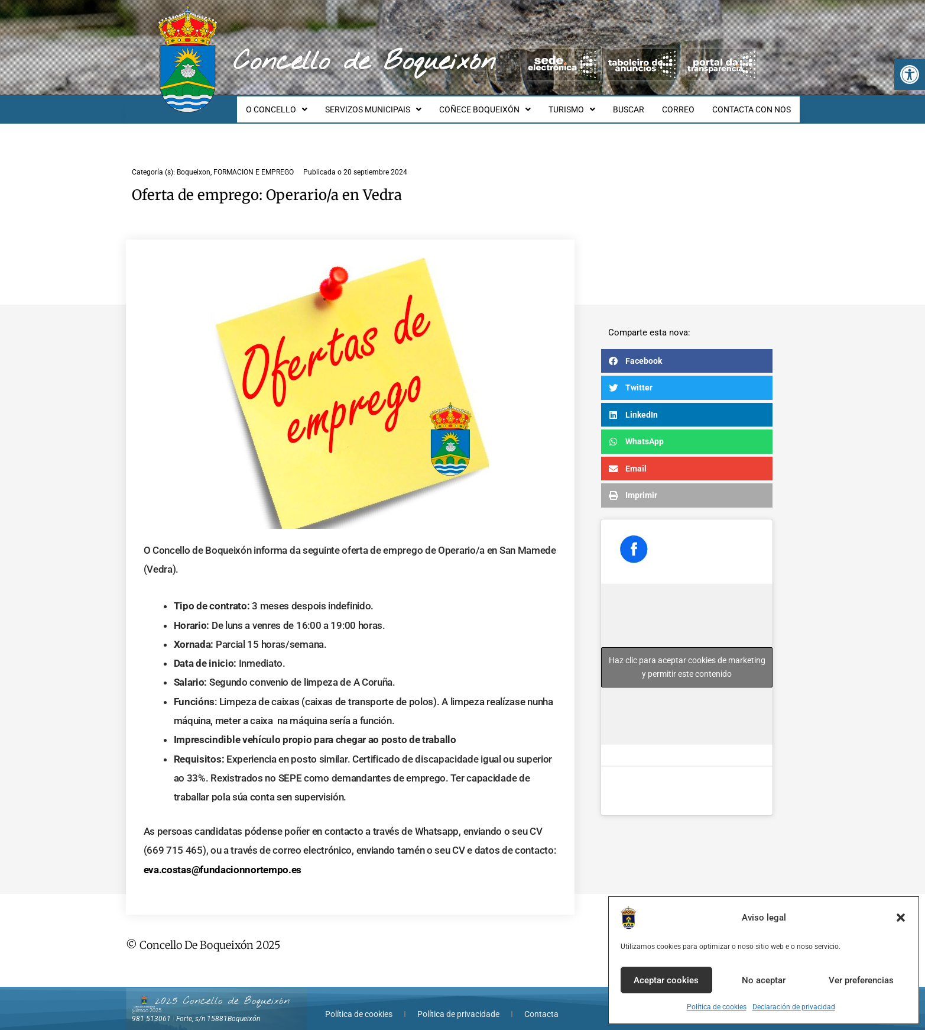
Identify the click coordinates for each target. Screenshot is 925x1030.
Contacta (541, 1003)
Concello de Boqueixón (364, 62)
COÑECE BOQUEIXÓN (501, 104)
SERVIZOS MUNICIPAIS (393, 104)
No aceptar (764, 980)
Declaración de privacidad (793, 1007)
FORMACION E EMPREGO (253, 161)
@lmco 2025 (146, 1000)
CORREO (683, 104)
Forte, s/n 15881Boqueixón (218, 1008)
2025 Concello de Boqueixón (222, 990)
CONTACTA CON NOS (753, 104)
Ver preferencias (861, 980)
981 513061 (151, 1008)
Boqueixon (193, 161)
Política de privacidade (458, 1003)
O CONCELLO (299, 104)
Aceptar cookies (666, 980)
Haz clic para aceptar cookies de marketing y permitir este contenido (687, 656)
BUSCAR (637, 104)
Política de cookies (717, 1007)
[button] (909, 74)
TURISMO (584, 104)
